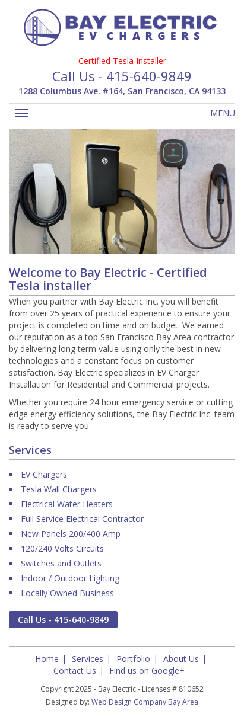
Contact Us (74, 670)
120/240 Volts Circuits (62, 548)
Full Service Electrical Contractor (82, 518)
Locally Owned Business (67, 592)
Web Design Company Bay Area (144, 702)
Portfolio (133, 658)
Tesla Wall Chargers (59, 489)
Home (47, 658)
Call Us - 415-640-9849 (122, 76)
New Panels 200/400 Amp (71, 533)
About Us (181, 658)
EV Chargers (44, 474)
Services (87, 658)
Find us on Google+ (147, 670)
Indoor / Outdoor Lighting (70, 578)
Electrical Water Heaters (67, 504)
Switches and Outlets (61, 563)
